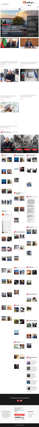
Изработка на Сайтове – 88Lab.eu (19, 419)
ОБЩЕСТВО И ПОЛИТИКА (18, 193)
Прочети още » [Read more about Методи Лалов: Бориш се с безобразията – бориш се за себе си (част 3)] (2, 99)
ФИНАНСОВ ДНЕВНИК (20, 155)
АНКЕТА (30, 196)
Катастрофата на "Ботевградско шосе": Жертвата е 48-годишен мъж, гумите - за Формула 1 (32, 369)
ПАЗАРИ (17, 305)
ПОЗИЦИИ (18, 342)
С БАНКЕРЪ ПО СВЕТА (32, 294)
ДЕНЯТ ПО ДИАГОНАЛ (7, 132)
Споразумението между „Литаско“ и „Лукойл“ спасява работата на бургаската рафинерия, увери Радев (9, 62)
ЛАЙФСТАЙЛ (31, 267)
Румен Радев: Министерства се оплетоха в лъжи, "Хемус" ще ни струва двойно (32, 388)
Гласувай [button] (29, 221)
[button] (19, 9)
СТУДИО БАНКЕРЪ (32, 155)
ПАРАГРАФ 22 (31, 227)
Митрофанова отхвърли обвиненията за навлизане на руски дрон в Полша (31, 376)
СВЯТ (17, 267)
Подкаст (4, 211)
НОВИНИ (5, 155)
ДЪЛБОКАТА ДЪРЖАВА (33, 320)
